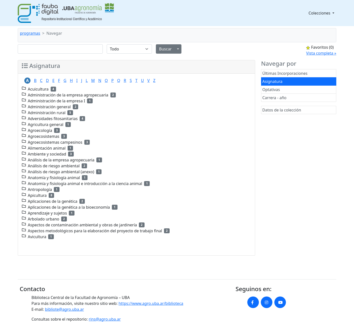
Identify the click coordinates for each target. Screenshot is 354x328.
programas (30, 33)
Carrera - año (274, 97)
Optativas (271, 89)
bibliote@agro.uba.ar (64, 309)
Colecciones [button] (320, 13)
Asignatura (272, 81)
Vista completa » (321, 53)
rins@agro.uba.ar (105, 319)
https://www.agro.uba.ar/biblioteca (150, 303)
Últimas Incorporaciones (285, 73)
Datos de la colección (281, 110)
